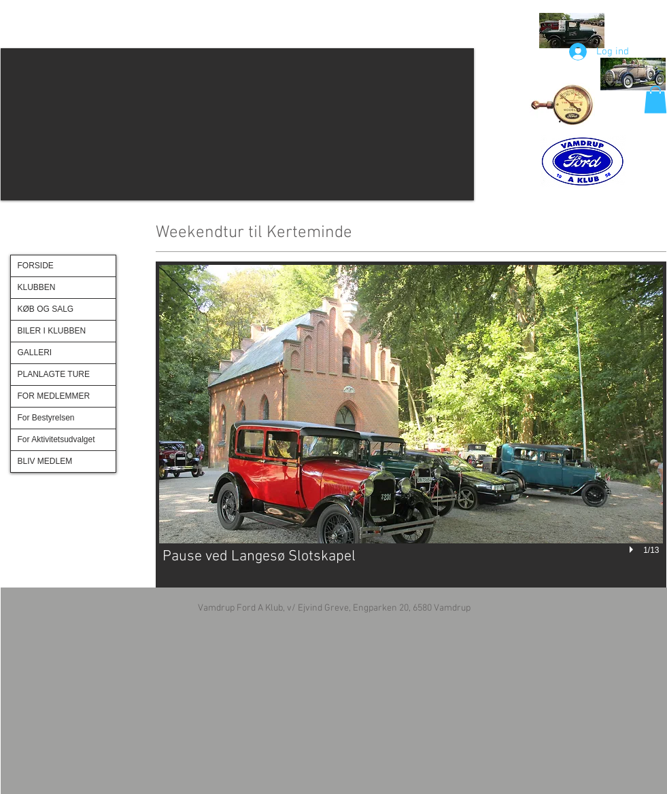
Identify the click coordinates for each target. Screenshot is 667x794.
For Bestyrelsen (46, 417)
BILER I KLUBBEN (52, 331)
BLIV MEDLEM (45, 461)
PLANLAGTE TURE (54, 374)
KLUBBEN (37, 287)
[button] (237, 124)
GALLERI (35, 352)
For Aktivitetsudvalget (56, 439)
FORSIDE (36, 265)
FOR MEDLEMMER (54, 396)
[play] (633, 550)
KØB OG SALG (46, 309)
